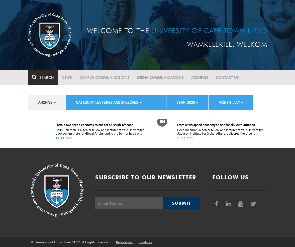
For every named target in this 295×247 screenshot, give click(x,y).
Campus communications (104, 77)
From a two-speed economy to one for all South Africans (94, 125)
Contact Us (227, 77)
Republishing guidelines (134, 242)
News (66, 77)
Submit (181, 203)
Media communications (160, 77)
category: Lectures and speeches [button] (109, 103)
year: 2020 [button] (187, 103)
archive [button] (47, 103)
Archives (199, 77)
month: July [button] (231, 103)
